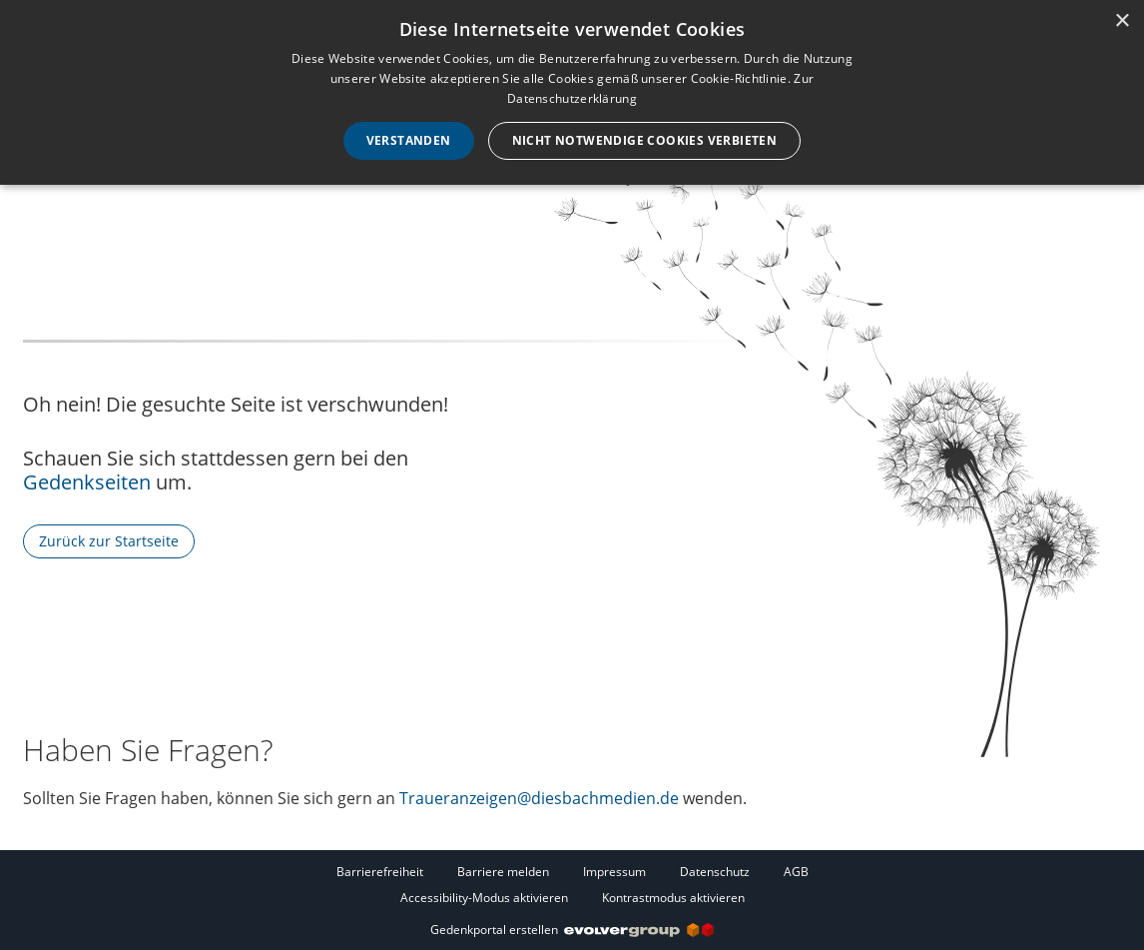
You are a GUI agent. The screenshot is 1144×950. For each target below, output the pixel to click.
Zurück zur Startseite (109, 540)
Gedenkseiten (87, 482)
